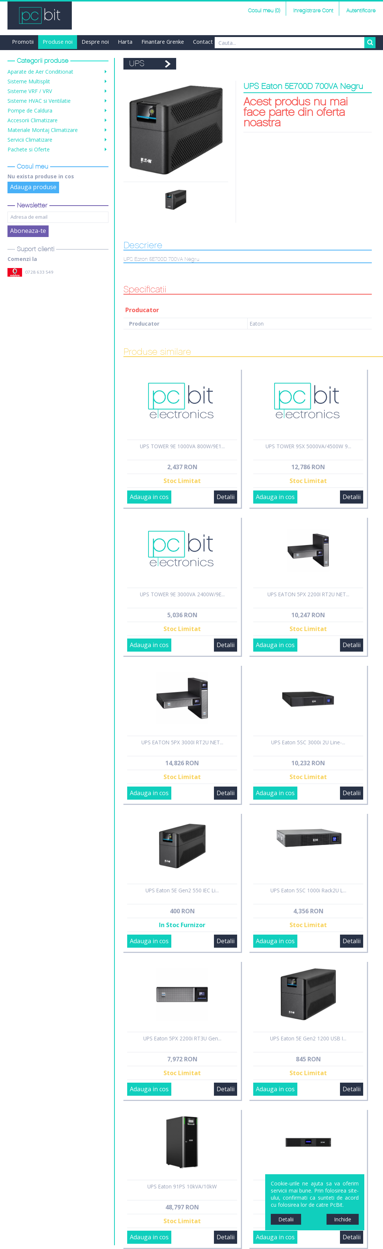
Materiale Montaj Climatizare (42, 129)
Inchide (342, 1219)
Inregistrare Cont (313, 10)
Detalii (226, 497)
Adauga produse (33, 187)
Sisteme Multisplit (28, 81)
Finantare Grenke (162, 41)
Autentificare (361, 10)
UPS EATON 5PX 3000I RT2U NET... (182, 742)
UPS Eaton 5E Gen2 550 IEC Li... (182, 890)
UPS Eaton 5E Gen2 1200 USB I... (308, 1038)
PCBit (39, 15)
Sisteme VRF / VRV (29, 91)
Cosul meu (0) (264, 10)
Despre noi (95, 41)
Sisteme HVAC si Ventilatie (39, 100)
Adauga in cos (149, 497)
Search (370, 42)
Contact (203, 41)
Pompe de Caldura (29, 110)
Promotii (23, 41)
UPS (136, 64)
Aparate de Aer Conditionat (40, 71)
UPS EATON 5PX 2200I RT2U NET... (308, 594)
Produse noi (58, 41)
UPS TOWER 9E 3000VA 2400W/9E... (182, 594)
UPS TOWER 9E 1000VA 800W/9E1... (182, 446)
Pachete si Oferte (28, 149)
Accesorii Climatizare (32, 120)
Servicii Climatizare (29, 139)
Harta (125, 41)
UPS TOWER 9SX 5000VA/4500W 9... (308, 446)
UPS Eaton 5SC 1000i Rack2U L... (308, 890)
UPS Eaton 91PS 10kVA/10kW (182, 1186)
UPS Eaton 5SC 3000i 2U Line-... (308, 742)
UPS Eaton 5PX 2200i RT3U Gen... (182, 1038)
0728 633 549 (39, 272)
